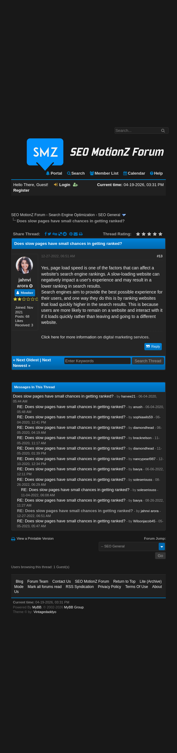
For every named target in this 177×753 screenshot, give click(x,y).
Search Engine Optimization (71, 215)
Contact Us (61, 581)
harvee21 (128, 396)
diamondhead (143, 427)
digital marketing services (125, 337)
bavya (137, 469)
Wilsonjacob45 (144, 521)
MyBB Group (74, 607)
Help (156, 173)
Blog (19, 581)
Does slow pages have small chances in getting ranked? (63, 396)
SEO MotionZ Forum (28, 215)
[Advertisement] (58, 60)
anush (138, 407)
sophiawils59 (143, 417)
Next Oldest (27, 360)
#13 (159, 256)
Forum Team (37, 581)
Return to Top (124, 581)
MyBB (36, 607)
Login (62, 184)
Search (75, 173)
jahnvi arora (149, 511)
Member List (104, 173)
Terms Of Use (136, 587)
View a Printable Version (35, 538)
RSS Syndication (80, 587)
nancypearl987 (144, 459)
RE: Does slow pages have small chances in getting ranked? (71, 406)
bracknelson (142, 438)
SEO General (109, 215)
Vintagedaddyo (45, 612)
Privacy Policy (109, 587)
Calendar (134, 173)
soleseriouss (142, 479)
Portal (53, 173)
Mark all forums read (44, 587)
